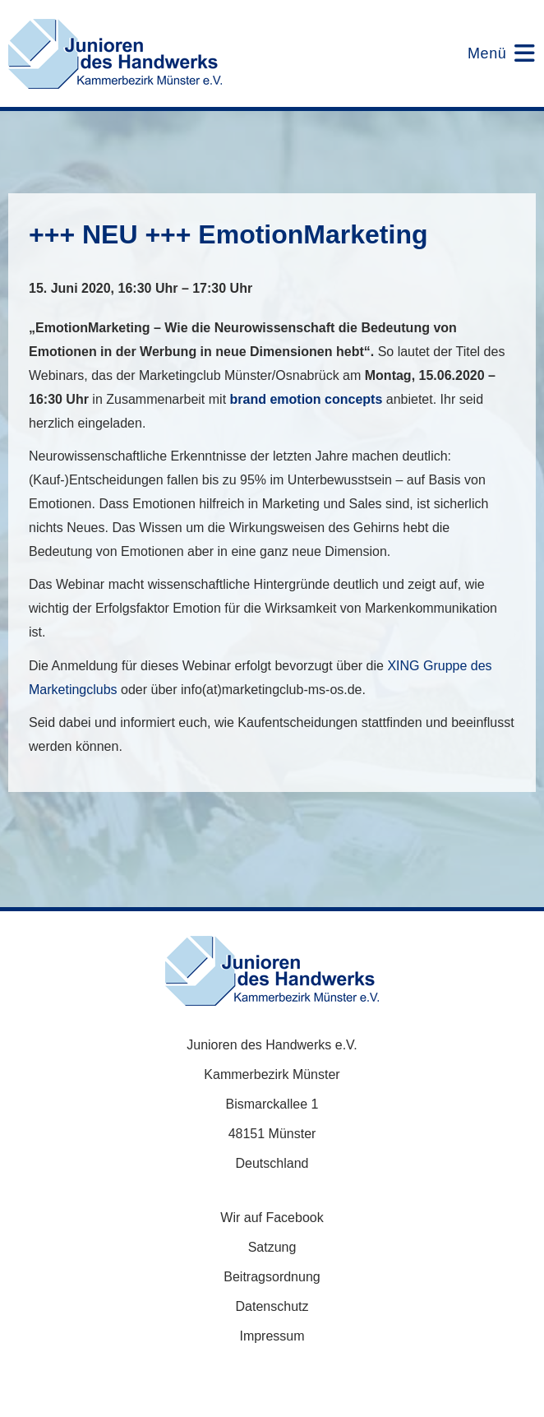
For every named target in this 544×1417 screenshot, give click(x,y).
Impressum (271, 1336)
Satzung (272, 1247)
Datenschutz (272, 1306)
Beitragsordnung (272, 1277)
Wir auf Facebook (271, 1218)
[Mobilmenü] (491, 53)
